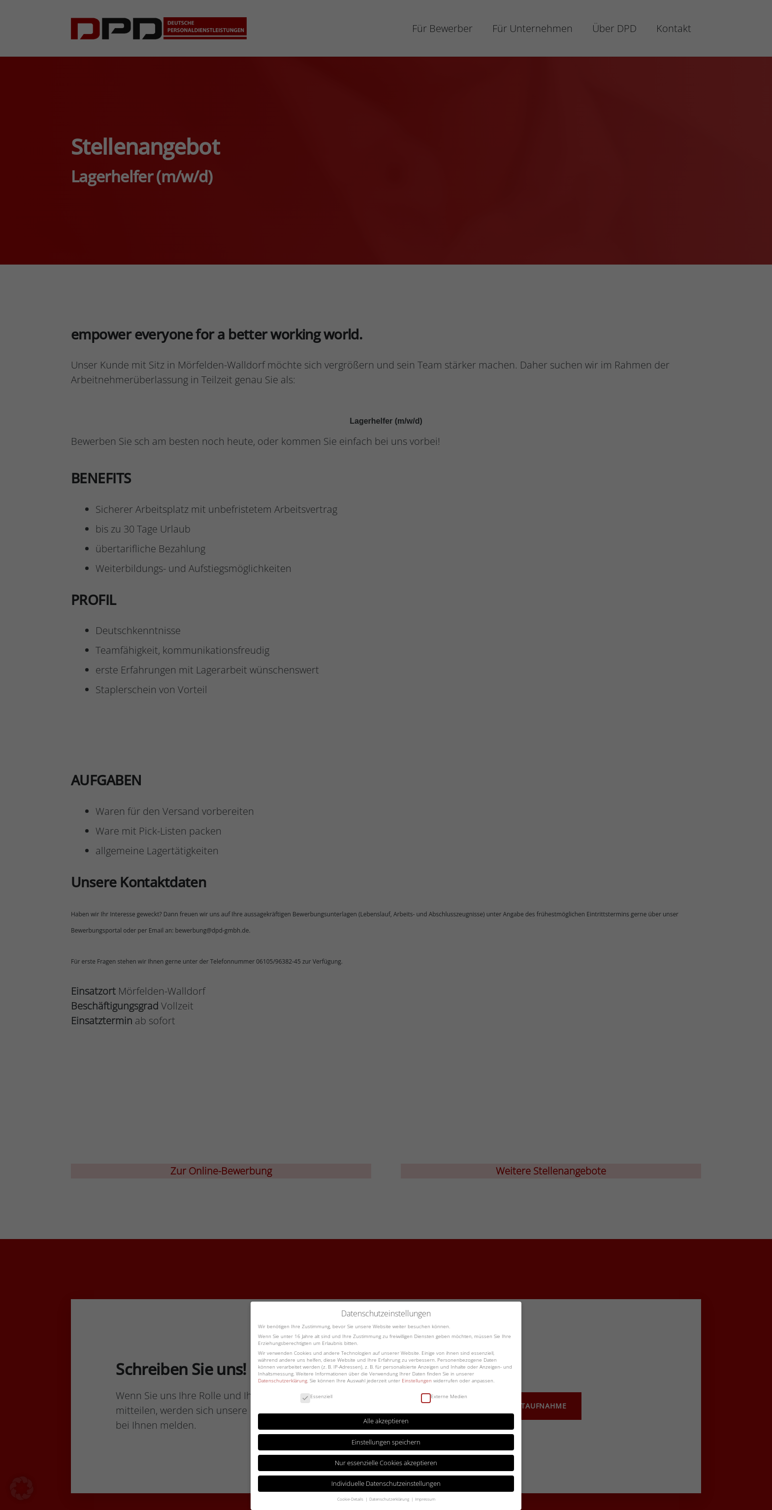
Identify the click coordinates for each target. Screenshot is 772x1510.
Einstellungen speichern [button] (386, 1441)
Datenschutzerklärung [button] (389, 1498)
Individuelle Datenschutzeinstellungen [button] (386, 1482)
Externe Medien (444, 1395)
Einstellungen (417, 1379)
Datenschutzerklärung (282, 1379)
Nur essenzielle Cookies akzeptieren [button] (386, 1462)
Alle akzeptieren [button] (386, 1420)
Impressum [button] (425, 1498)
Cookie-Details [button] (350, 1498)
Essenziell (316, 1395)
